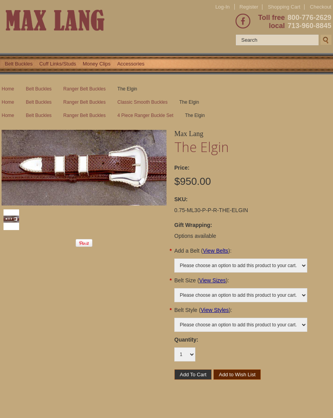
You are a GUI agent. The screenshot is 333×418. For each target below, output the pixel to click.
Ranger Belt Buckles (84, 89)
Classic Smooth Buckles (142, 102)
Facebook (243, 21)
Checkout (320, 7)
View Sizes (212, 280)
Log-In (222, 7)
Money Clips (97, 64)
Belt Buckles (19, 64)
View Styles (215, 310)
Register (248, 7)
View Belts (215, 251)
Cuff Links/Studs (57, 64)
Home (8, 89)
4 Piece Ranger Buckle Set (145, 115)
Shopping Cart (284, 7)
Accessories (130, 64)
